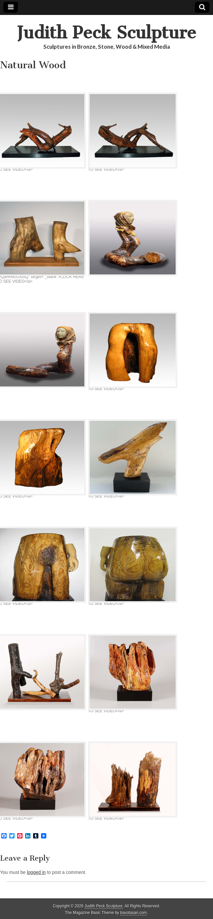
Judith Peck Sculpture (106, 33)
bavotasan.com (133, 912)
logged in (36, 872)
